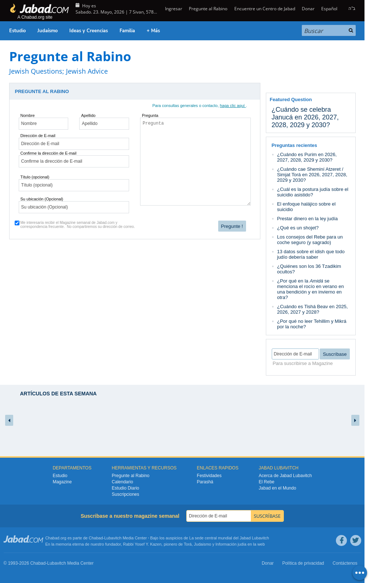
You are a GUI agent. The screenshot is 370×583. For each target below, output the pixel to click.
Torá (187, 544)
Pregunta (150, 115)
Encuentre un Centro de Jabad (264, 8)
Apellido (88, 115)
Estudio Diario (125, 488)
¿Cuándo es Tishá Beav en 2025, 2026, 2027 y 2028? (312, 309)
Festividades (209, 475)
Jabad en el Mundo (277, 488)
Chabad (96, 538)
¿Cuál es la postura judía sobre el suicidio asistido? (312, 192)
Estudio (17, 30)
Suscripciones (125, 494)
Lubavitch (112, 538)
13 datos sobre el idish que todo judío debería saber (311, 254)
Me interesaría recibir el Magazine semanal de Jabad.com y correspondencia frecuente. (78, 225)
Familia (127, 30)
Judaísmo (47, 30)
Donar (308, 8)
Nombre (28, 115)
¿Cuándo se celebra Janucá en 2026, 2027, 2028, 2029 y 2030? (305, 117)
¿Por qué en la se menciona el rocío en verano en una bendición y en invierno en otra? (310, 289)
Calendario (122, 481)
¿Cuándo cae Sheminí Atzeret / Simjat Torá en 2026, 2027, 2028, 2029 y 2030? (312, 174)
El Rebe (267, 481)
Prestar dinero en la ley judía (307, 218)
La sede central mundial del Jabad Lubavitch (229, 538)
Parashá (205, 481)
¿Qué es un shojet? (298, 227)
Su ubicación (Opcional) (42, 199)
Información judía (232, 544)
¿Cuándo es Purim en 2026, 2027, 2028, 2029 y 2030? (307, 157)
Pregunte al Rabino (208, 8)
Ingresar (173, 8)
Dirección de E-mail (38, 135)
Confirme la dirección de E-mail (49, 153)
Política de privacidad (303, 563)
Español (329, 8)
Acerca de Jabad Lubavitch (285, 475)
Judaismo (202, 544)
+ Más (153, 30)
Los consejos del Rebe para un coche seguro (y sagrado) (310, 239)
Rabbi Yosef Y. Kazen (142, 544)
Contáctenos (345, 563)
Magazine (62, 481)
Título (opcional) (35, 177)
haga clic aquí (233, 105)
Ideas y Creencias (88, 30)
